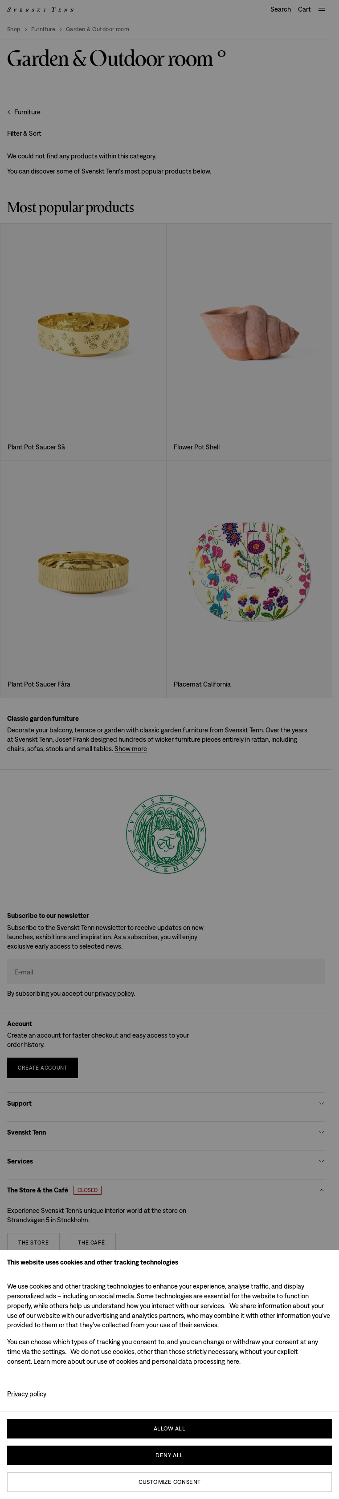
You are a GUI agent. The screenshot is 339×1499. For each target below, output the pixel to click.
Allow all (170, 1428)
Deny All (169, 1455)
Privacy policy (26, 1394)
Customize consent (170, 1482)
